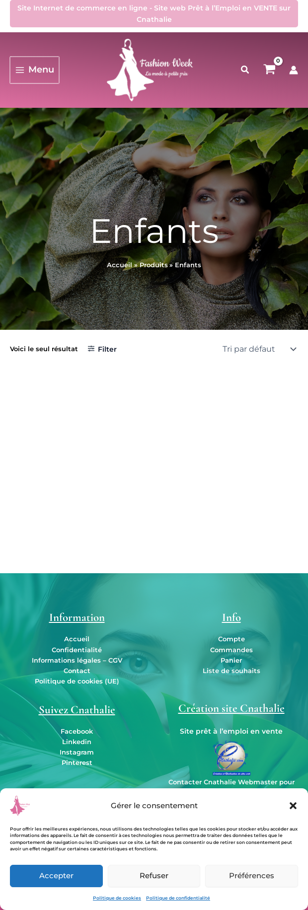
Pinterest (77, 762)
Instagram (77, 752)
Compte (231, 639)
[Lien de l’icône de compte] (293, 70)
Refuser (154, 875)
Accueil (76, 639)
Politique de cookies (117, 898)
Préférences (251, 875)
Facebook (77, 731)
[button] (293, 806)
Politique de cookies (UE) (77, 681)
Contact (77, 671)
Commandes (231, 650)
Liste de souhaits (231, 671)
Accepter (56, 875)
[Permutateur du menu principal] (34, 69)
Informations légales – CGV (77, 660)
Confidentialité (77, 650)
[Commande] (258, 349)
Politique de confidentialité (178, 898)
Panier (231, 660)
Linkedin (76, 742)
